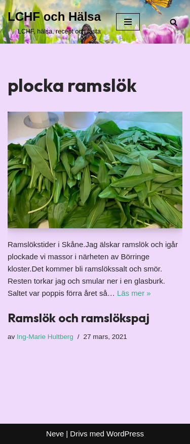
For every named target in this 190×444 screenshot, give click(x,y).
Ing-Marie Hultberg (45, 336)
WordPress (125, 433)
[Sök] (173, 22)
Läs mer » (134, 293)
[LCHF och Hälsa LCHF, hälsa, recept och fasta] (54, 22)
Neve (55, 433)
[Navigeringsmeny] (128, 21)
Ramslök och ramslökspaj (78, 317)
